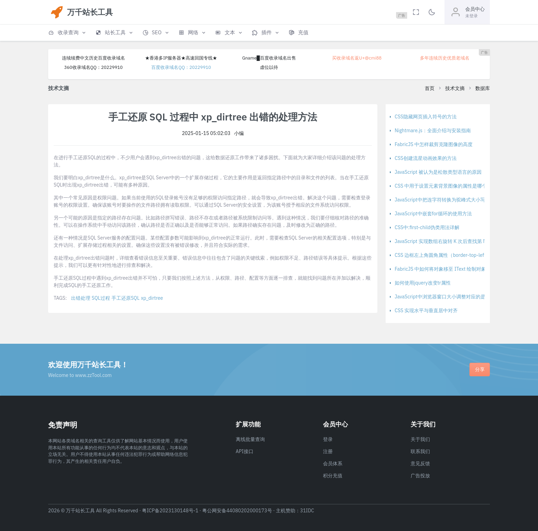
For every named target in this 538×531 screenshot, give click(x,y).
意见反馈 (420, 463)
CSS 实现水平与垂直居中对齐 (426, 310)
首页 (429, 88)
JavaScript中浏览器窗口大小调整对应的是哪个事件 (450, 297)
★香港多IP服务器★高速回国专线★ (181, 58)
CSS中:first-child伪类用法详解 (427, 227)
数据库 (482, 88)
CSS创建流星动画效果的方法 (426, 158)
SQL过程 (101, 298)
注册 (328, 451)
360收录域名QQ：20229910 (93, 67)
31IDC (307, 510)
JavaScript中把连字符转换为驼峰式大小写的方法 (447, 200)
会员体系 (332, 463)
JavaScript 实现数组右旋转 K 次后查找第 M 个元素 (449, 241)
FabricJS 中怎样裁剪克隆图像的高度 (434, 144)
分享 (480, 369)
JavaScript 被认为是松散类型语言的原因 (438, 172)
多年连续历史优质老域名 (444, 58)
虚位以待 (269, 67)
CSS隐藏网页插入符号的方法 (426, 117)
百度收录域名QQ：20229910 (181, 67)
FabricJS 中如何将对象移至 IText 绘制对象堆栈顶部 (450, 269)
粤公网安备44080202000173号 (237, 510)
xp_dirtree (152, 298)
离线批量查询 (250, 439)
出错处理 (80, 298)
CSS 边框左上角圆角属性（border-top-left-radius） (450, 255)
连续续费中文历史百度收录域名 (93, 58)
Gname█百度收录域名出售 (269, 58)
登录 (328, 439)
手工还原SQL (125, 298)
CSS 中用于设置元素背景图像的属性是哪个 (441, 186)
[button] (67, 33)
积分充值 (332, 475)
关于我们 (420, 439)
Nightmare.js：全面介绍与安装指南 (433, 130)
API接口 (244, 451)
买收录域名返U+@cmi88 (357, 58)
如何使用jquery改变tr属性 (423, 283)
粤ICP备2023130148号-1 (170, 510)
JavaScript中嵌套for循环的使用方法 (433, 213)
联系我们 (420, 451)
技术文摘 (455, 88)
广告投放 (420, 475)
